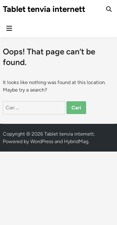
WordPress (41, 141)
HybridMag (76, 141)
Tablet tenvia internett (44, 9)
